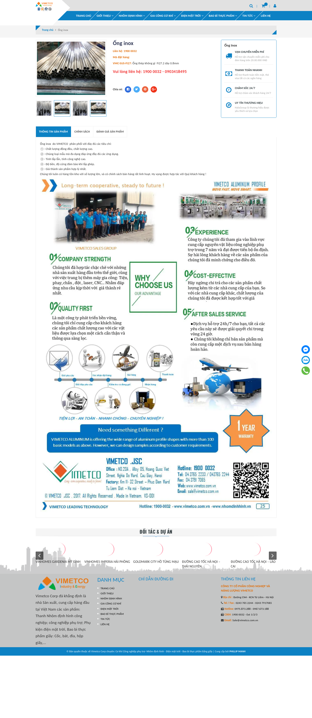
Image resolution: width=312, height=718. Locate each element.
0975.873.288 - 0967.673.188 (251, 607)
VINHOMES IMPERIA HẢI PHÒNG (107, 560)
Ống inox (45, 142)
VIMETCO (62, 142)
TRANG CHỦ (83, 14)
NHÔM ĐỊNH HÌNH (132, 14)
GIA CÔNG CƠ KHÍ (163, 14)
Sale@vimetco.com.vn (245, 619)
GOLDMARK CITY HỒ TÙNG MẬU (156, 560)
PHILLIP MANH (237, 630)
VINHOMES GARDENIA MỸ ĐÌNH (58, 560)
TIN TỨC (105, 615)
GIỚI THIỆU (105, 14)
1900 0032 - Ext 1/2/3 (245, 613)
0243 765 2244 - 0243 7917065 (253, 601)
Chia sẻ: (118, 88)
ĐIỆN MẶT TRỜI (192, 14)
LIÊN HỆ (266, 14)
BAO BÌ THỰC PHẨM (223, 14)
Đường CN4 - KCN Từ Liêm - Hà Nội (253, 595)
